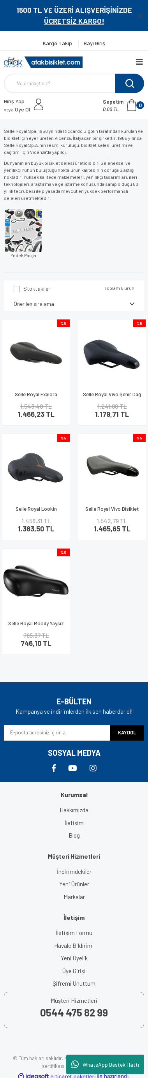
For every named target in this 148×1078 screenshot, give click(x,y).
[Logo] (43, 62)
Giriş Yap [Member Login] (14, 101)
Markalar (74, 896)
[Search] (74, 83)
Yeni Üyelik (74, 958)
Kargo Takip (58, 43)
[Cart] (123, 105)
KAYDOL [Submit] (127, 732)
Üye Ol (17, 109)
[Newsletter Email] (57, 733)
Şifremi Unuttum (74, 983)
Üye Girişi (74, 970)
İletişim (74, 822)
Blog (74, 835)
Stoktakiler (36, 288)
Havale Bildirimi (74, 945)
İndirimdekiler (74, 871)
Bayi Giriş (94, 43)
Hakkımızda (74, 809)
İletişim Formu (74, 932)
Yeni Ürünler (74, 883)
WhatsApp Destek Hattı (105, 1064)
